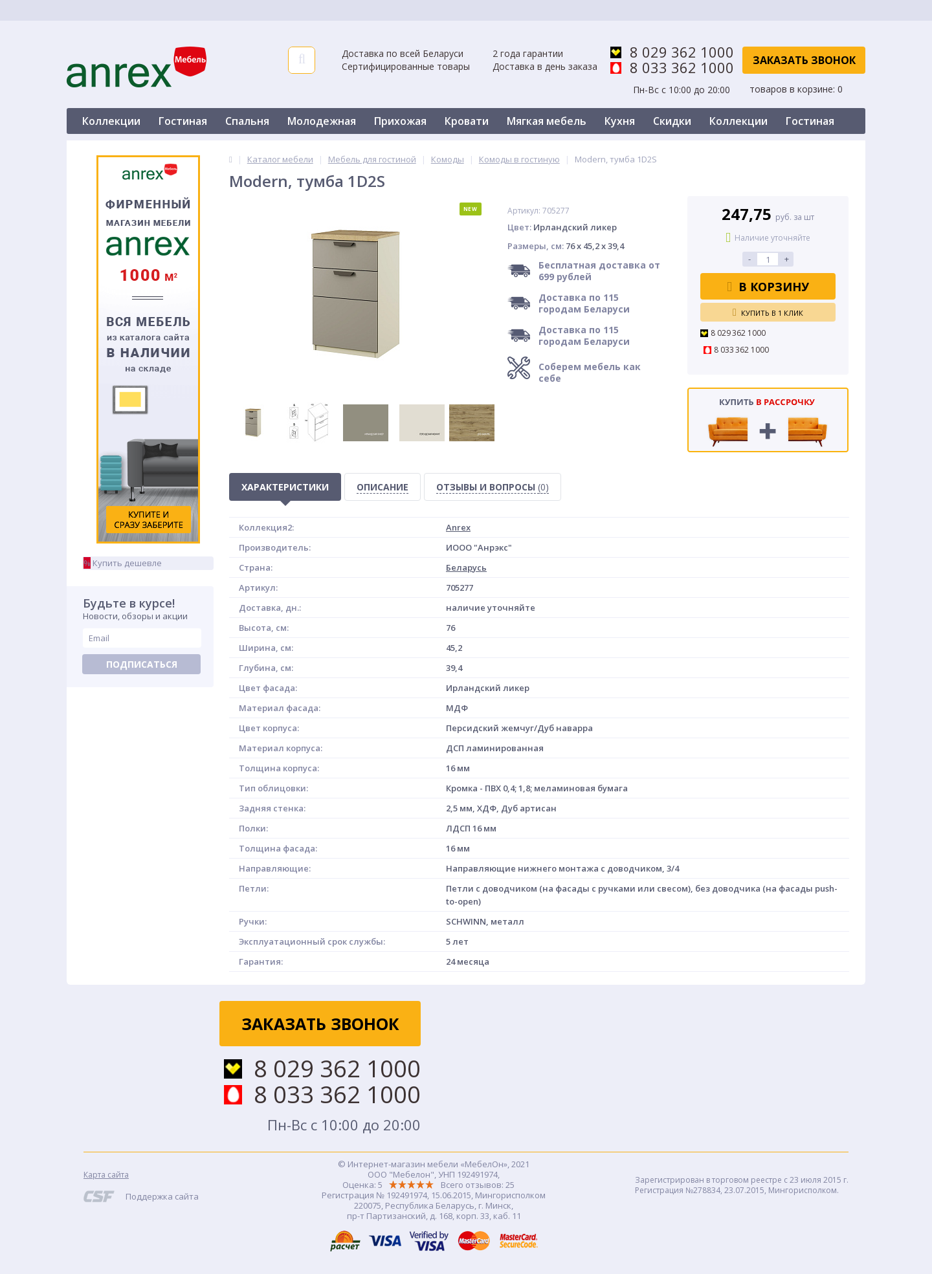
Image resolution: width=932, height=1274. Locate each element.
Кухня (620, 121)
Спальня (247, 121)
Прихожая (400, 121)
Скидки (672, 121)
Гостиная (183, 121)
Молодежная (321, 121)
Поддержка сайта (162, 1196)
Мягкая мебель (546, 121)
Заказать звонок (804, 60)
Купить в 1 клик (768, 312)
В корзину (768, 286)
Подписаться (141, 664)
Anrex (458, 527)
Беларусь (466, 567)
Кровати (467, 121)
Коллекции (111, 121)
